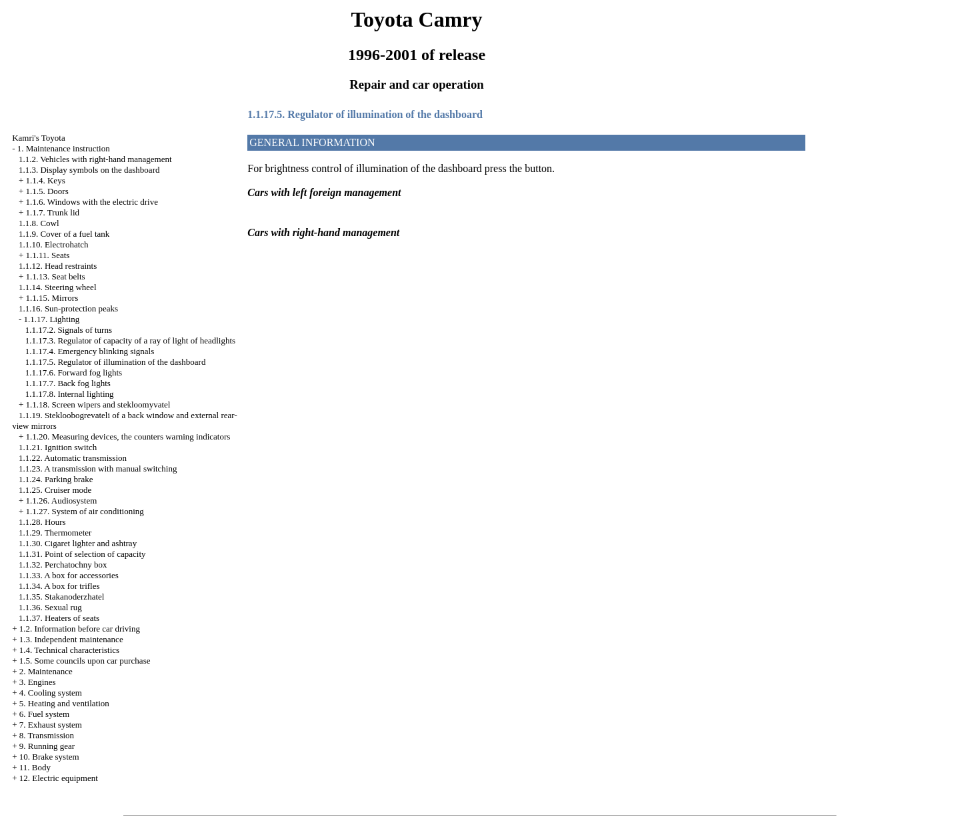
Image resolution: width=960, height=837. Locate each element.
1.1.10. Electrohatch (54, 244)
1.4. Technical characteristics (69, 650)
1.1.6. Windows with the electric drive (91, 202)
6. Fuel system (44, 714)
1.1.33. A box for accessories (69, 575)
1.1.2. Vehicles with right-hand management (95, 159)
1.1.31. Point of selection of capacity (82, 554)
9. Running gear (47, 746)
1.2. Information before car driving (79, 629)
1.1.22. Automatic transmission (73, 458)
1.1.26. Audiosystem (61, 501)
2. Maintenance (46, 671)
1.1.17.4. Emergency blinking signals (90, 351)
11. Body (35, 767)
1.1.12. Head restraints (58, 266)
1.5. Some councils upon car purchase (85, 661)
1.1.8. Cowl (39, 223)
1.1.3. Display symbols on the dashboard (89, 170)
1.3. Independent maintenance (71, 639)
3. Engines (37, 682)
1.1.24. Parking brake (56, 479)
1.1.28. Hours (42, 522)
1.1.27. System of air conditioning (84, 511)
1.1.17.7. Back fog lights (68, 383)
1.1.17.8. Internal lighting (69, 394)
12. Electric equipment (58, 778)
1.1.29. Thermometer (55, 533)
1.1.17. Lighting (51, 319)
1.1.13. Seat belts (55, 276)
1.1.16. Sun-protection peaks (68, 308)
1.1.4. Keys (45, 180)
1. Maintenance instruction (63, 148)
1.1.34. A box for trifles (59, 586)
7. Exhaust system (50, 725)
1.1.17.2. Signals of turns (68, 330)
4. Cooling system (50, 693)
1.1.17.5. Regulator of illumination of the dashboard (115, 362)
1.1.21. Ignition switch (58, 447)
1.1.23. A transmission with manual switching (98, 469)
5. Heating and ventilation (64, 703)
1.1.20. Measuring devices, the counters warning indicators (127, 437)
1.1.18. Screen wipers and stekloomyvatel (97, 404)
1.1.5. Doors (46, 191)
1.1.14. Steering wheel (58, 287)
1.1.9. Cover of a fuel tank (64, 234)
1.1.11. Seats (47, 255)
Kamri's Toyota (38, 138)
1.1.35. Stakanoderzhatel (62, 597)
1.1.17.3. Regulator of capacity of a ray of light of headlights (130, 340)
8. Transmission (46, 735)
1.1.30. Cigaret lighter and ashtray (78, 543)
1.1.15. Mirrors (51, 298)
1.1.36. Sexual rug (50, 607)
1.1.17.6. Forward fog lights (74, 372)
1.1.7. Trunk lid (52, 212)
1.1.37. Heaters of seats (59, 618)
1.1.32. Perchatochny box (63, 565)
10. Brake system (49, 757)
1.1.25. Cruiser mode (55, 490)
